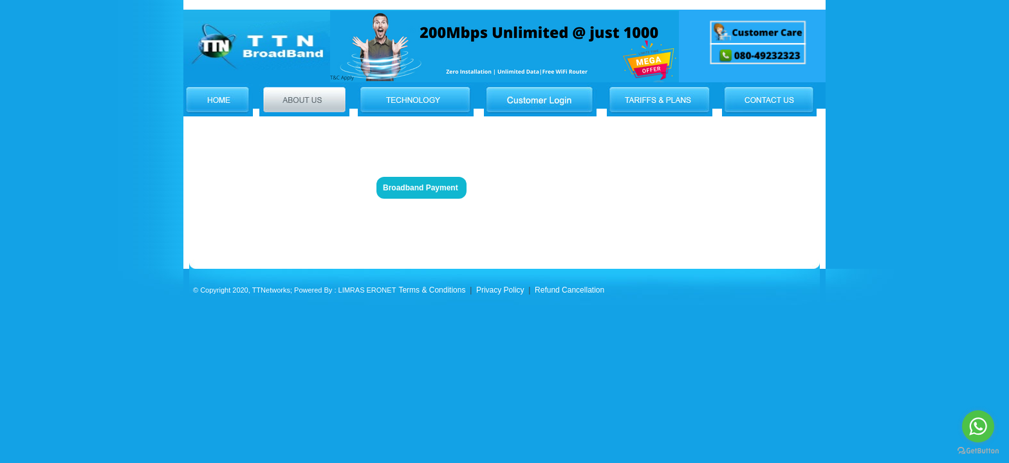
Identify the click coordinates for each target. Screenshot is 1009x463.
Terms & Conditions (431, 290)
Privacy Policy (499, 290)
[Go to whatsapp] (978, 426)
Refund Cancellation (569, 290)
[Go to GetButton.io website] (978, 450)
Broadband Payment (420, 187)
